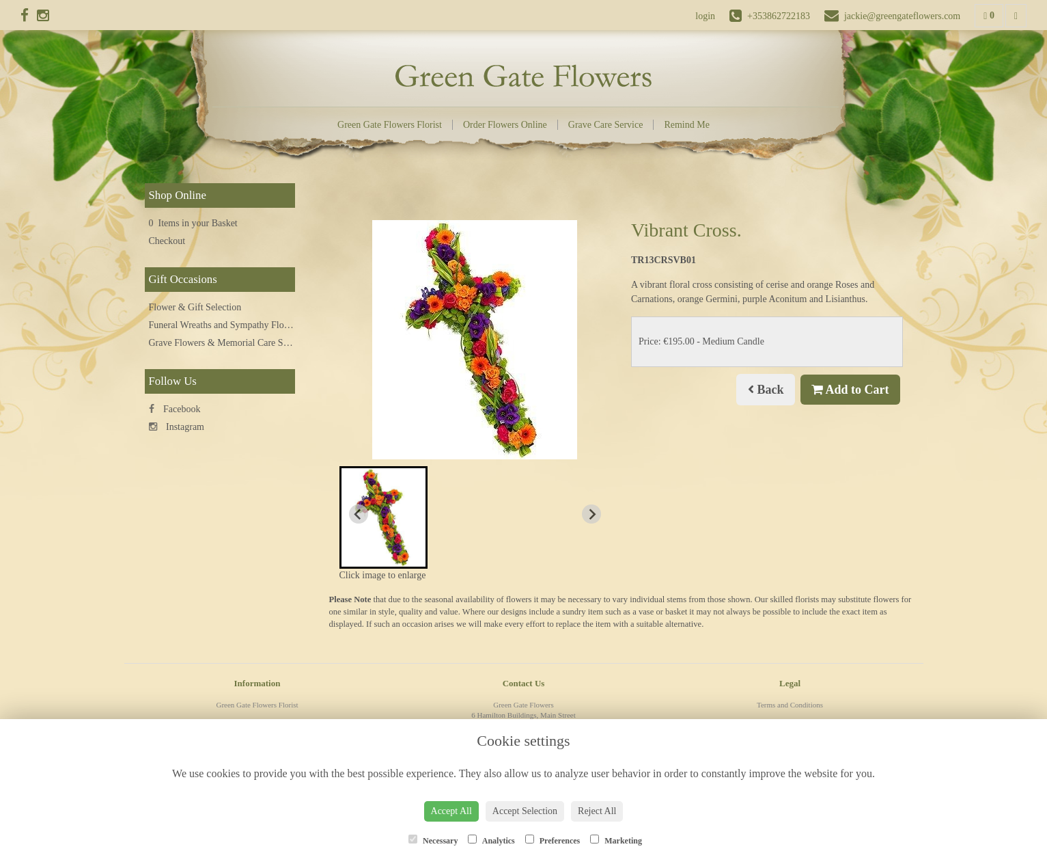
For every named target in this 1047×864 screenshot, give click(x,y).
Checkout (167, 241)
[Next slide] (591, 514)
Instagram (176, 427)
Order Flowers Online (505, 125)
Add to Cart (850, 389)
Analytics (491, 840)
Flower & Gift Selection (195, 307)
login (705, 16)
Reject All (597, 811)
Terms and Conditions (790, 705)
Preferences (553, 840)
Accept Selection (524, 811)
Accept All (451, 811)
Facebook (175, 409)
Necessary (433, 840)
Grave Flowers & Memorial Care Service (228, 343)
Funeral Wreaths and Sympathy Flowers (226, 325)
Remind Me (687, 125)
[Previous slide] (358, 514)
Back (766, 389)
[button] (383, 517)
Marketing (616, 840)
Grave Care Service (605, 125)
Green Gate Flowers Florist (389, 125)
